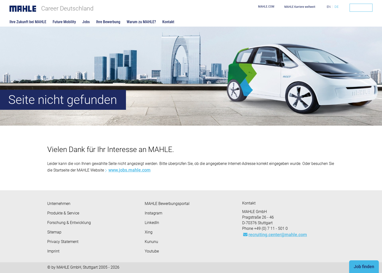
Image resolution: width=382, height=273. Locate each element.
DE (336, 7)
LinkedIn (152, 222)
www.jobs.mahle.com (129, 169)
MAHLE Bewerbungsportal (167, 203)
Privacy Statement (62, 241)
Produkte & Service (63, 213)
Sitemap (54, 232)
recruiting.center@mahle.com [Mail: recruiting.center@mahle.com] (275, 234)
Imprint (53, 251)
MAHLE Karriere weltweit (299, 7)
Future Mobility (64, 22)
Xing (149, 232)
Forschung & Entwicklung (69, 222)
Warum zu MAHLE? (141, 22)
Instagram (153, 213)
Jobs (86, 22)
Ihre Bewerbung (108, 22)
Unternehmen (58, 203)
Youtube (152, 251)
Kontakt (168, 22)
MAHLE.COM (266, 6)
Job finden (364, 266)
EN (329, 7)
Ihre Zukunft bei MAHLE (28, 22)
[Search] (361, 7)
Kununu (151, 241)
